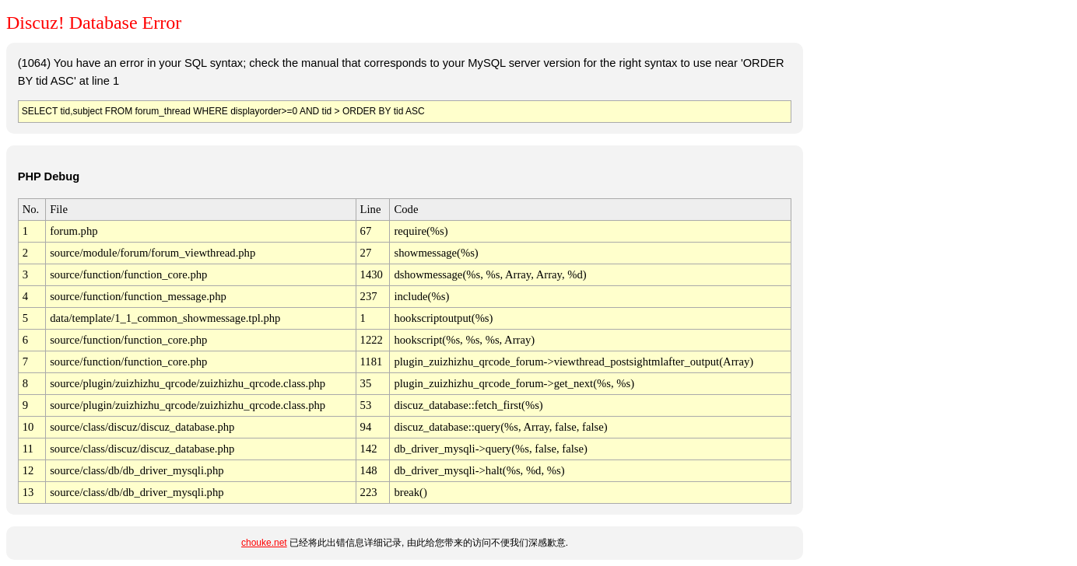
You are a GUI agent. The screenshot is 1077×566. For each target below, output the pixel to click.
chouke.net (264, 542)
